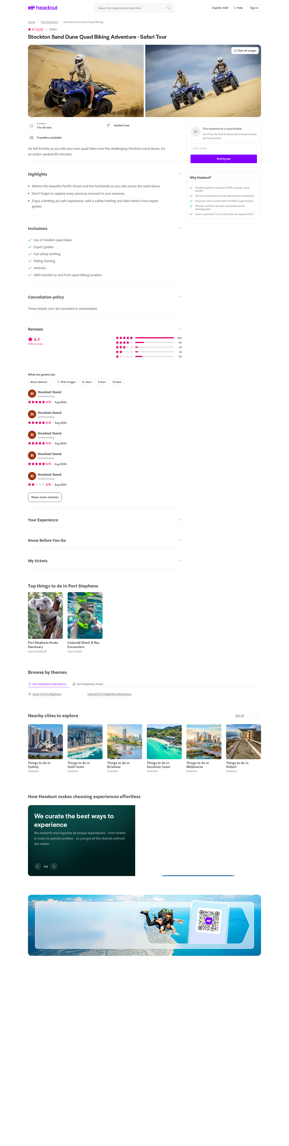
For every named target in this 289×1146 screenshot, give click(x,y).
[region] (144, 622)
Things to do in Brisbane (118, 765)
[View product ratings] (36, 29)
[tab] (50, 684)
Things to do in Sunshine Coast (158, 765)
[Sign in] (254, 7)
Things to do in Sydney (39, 765)
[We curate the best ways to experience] (198, 836)
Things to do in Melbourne (197, 765)
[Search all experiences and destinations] (134, 7)
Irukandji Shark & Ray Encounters (84, 644)
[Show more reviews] (45, 497)
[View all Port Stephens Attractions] (109, 694)
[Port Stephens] (49, 21)
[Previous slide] (37, 866)
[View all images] (245, 50)
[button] (238, 7)
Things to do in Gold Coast (79, 765)
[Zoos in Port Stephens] (44, 694)
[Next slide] (53, 866)
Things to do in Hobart (237, 765)
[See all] (239, 715)
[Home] (31, 21)
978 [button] (40, 29)
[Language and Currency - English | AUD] (220, 7)
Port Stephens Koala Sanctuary (43, 644)
